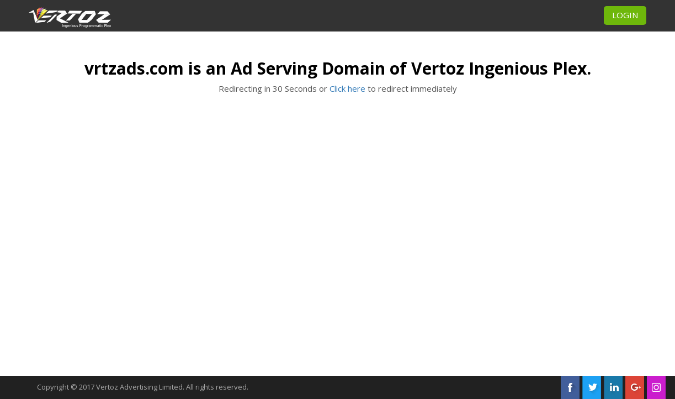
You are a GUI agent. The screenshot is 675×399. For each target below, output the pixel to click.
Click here (347, 88)
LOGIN (625, 14)
